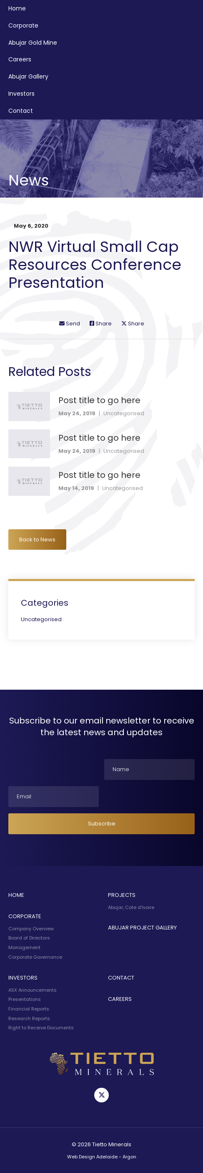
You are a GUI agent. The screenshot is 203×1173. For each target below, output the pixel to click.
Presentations (24, 999)
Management (24, 947)
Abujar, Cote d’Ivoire (131, 907)
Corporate (23, 25)
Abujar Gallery (28, 76)
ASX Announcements (32, 990)
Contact (20, 111)
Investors (21, 93)
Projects (121, 895)
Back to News (37, 539)
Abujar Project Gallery (142, 928)
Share (101, 323)
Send (69, 323)
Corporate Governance (35, 957)
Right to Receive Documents (41, 1027)
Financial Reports (28, 1008)
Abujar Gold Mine (32, 42)
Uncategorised (123, 413)
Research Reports (29, 1018)
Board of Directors (29, 937)
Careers (19, 59)
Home (17, 8)
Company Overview (31, 928)
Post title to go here (99, 400)
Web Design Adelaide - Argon (101, 1156)
